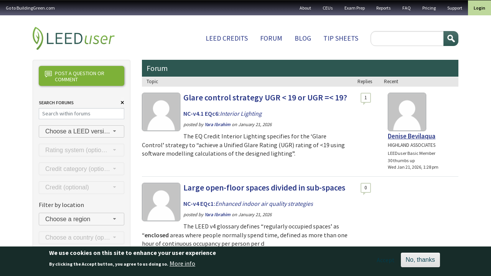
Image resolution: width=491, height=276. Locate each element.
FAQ (406, 8)
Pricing (429, 8)
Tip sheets (340, 38)
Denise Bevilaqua (411, 136)
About (305, 8)
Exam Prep (354, 8)
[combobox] (81, 131)
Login (479, 8)
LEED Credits (227, 38)
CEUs (328, 8)
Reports (383, 8)
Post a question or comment (74, 76)
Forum (271, 38)
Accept (386, 262)
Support (454, 8)
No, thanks (420, 262)
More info (182, 266)
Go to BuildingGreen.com (30, 8)
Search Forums (56, 102)
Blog (303, 38)
